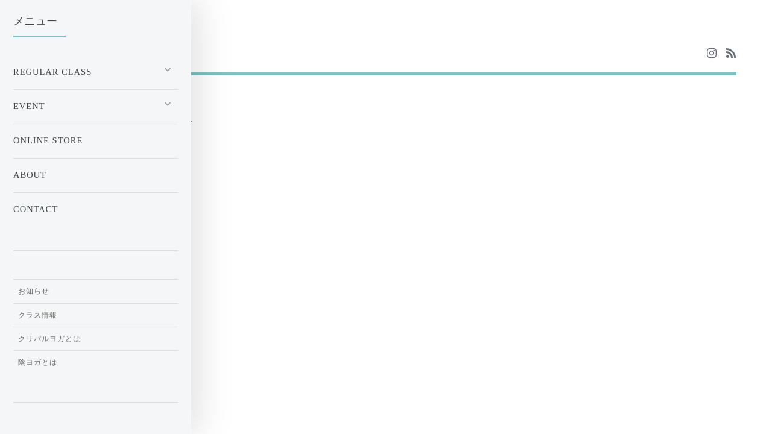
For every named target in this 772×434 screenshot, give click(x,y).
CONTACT (35, 209)
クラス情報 (37, 315)
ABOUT (29, 175)
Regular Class (52, 72)
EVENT (29, 106)
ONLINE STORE (48, 140)
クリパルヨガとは (49, 339)
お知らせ (33, 291)
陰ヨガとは (37, 362)
